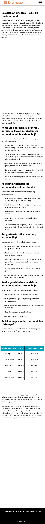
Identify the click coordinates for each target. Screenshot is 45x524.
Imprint (26, 511)
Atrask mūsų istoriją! (13, 511)
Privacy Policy (35, 511)
